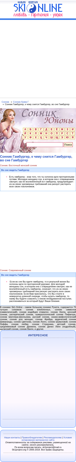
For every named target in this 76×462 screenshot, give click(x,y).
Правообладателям (32, 437)
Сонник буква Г (21, 102)
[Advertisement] (38, 58)
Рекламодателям (52, 437)
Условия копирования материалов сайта (47, 438)
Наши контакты (12, 437)
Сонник (5, 102)
